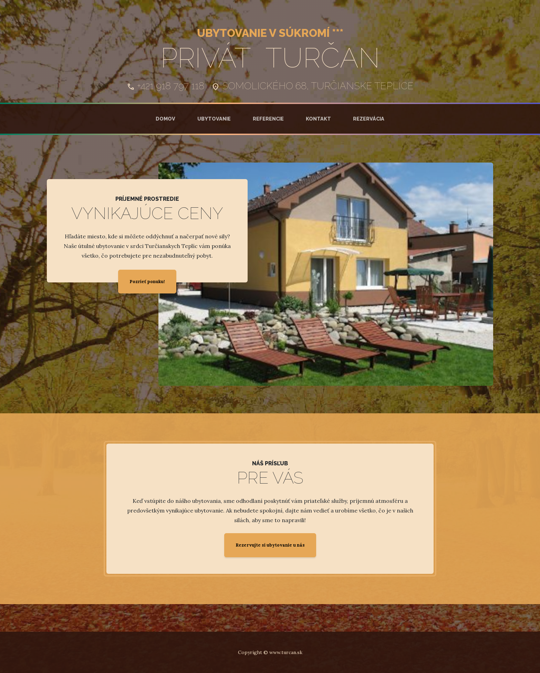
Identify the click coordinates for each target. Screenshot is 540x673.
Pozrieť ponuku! (147, 281)
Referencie (268, 119)
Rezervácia (368, 119)
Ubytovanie (214, 119)
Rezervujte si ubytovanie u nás (270, 545)
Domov (165, 119)
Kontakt (318, 119)
